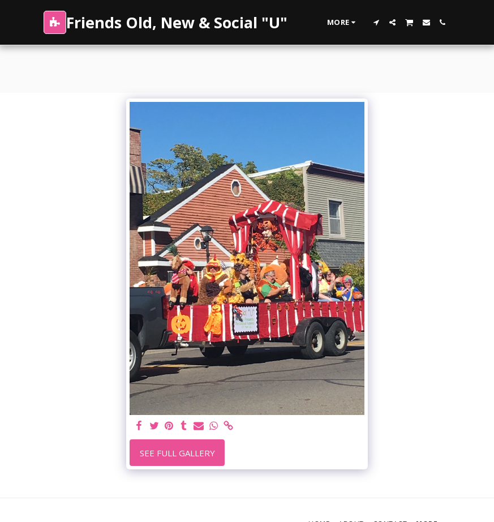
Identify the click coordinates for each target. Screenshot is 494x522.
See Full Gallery (177, 453)
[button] (376, 22)
